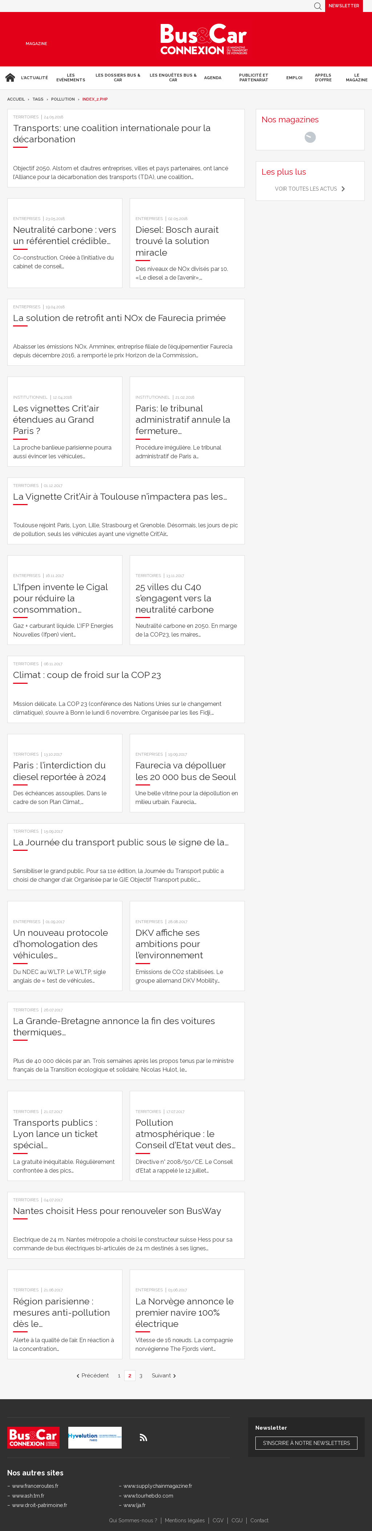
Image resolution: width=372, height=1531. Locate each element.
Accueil (9, 77)
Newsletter (344, 5)
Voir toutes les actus (306, 189)
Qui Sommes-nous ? (133, 1520)
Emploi (294, 78)
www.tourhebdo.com (148, 1496)
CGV (218, 1520)
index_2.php (95, 99)
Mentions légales (185, 1520)
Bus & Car (204, 39)
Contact (259, 1520)
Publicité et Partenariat (253, 77)
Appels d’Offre (323, 77)
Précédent (95, 1375)
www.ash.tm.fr (28, 1496)
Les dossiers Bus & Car (118, 77)
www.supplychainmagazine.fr (158, 1486)
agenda (212, 78)
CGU (237, 1520)
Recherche (317, 6)
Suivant (161, 1375)
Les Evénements (70, 77)
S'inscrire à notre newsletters (306, 1443)
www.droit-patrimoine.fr (39, 1505)
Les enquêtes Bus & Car (173, 77)
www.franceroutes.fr (35, 1486)
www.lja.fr (135, 1505)
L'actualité (34, 78)
